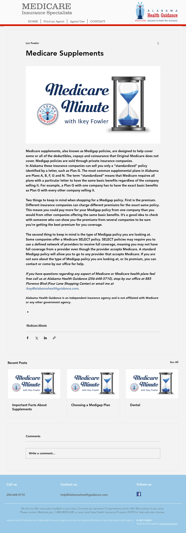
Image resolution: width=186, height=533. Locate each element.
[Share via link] (54, 338)
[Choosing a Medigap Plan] (93, 383)
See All (174, 362)
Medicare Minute (37, 325)
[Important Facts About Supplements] (34, 383)
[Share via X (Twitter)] (36, 338)
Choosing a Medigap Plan (90, 405)
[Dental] (152, 383)
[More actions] (158, 43)
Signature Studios (168, 523)
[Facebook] (139, 494)
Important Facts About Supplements (29, 407)
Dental (135, 405)
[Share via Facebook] (27, 338)
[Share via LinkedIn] (45, 338)
